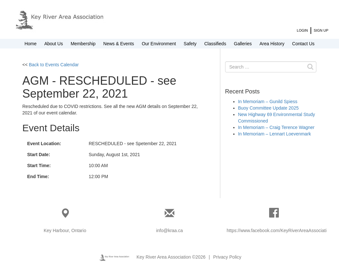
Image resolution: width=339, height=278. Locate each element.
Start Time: (39, 165)
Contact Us (303, 43)
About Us (53, 43)
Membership (83, 43)
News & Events (118, 43)
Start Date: (38, 154)
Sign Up (321, 30)
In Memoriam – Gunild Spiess (268, 101)
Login (302, 30)
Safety (190, 43)
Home (31, 43)
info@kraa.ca (169, 230)
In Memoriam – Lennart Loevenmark (274, 133)
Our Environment (159, 43)
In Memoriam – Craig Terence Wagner (276, 127)
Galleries (243, 43)
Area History (271, 43)
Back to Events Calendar (54, 64)
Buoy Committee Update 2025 (268, 108)
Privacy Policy (227, 257)
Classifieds (215, 43)
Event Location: (44, 143)
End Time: (38, 176)
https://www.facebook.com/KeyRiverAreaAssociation (279, 230)
